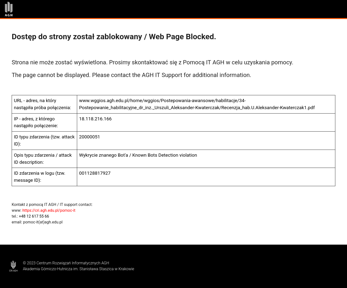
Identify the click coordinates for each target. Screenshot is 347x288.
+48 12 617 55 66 (34, 216)
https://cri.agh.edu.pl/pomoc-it (48, 210)
